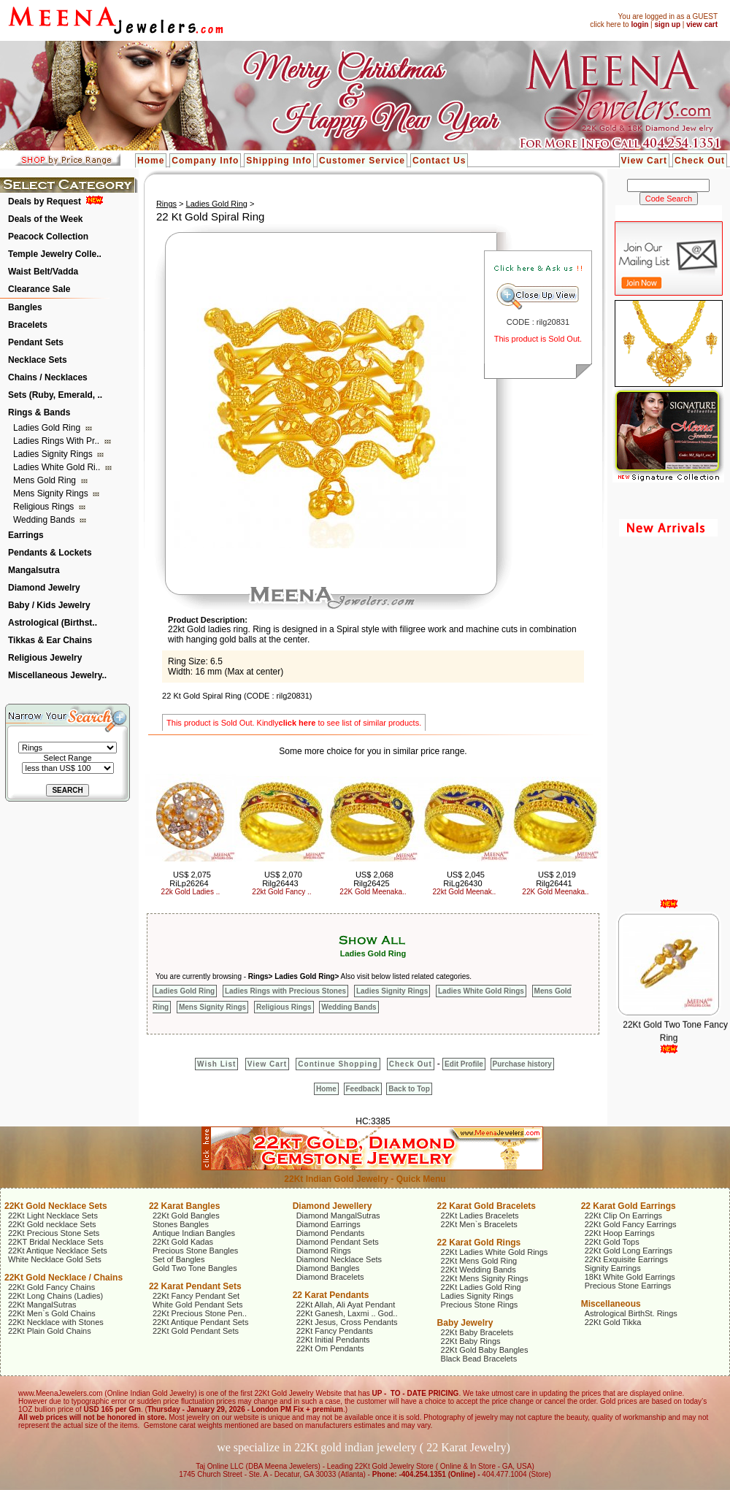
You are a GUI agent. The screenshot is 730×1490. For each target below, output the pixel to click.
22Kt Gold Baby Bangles (485, 1349)
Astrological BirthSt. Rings (631, 1313)
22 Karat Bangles (184, 1206)
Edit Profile (464, 1064)
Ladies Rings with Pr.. (57, 441)
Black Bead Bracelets (479, 1358)
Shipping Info (279, 160)
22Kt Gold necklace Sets (52, 1224)
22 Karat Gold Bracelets (486, 1206)
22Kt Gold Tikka (613, 1322)
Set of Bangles (179, 1259)
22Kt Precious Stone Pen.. (200, 1313)
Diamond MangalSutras (338, 1215)
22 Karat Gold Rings (479, 1242)
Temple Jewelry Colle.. (54, 254)
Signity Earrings (613, 1268)
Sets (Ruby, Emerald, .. (55, 395)
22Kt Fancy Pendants (334, 1330)
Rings (166, 203)
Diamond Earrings (328, 1224)
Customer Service (362, 160)
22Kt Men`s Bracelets (479, 1224)
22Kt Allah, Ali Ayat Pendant (346, 1304)
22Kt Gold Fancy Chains (51, 1287)
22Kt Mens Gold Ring (479, 1260)
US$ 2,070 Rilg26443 (282, 879)
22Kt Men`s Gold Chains (52, 1313)
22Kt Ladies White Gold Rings (494, 1252)
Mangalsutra (34, 570)
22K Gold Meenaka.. (372, 892)
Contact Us (439, 160)
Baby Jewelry (465, 1323)
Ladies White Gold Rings (481, 991)
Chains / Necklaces (48, 377)
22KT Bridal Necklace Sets (56, 1241)
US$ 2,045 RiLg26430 (464, 879)
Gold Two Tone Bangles (195, 1268)
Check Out (700, 160)
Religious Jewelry (45, 658)
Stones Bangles (181, 1224)
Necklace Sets (37, 360)
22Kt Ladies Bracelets (480, 1215)
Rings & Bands (39, 412)
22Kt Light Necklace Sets (53, 1215)
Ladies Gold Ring (47, 428)
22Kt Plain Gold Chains (49, 1330)
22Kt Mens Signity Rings (485, 1278)
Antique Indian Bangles (194, 1233)
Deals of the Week (45, 219)
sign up (667, 24)
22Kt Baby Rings (471, 1341)
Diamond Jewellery (332, 1206)
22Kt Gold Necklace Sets (55, 1206)
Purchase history (522, 1064)
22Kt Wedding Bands (478, 1269)
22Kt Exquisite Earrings (626, 1259)
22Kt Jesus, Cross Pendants (347, 1322)
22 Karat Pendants (331, 1295)
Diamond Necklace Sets (339, 1259)
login (639, 24)
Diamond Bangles (328, 1268)
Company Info (205, 160)
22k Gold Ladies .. (190, 892)
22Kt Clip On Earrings (623, 1215)
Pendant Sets (36, 342)
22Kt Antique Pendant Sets (201, 1322)
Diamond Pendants (330, 1233)
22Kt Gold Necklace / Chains (63, 1277)
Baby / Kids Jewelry (49, 605)
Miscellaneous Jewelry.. (57, 675)
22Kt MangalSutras (42, 1304)
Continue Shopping (337, 1064)
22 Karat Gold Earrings (628, 1206)
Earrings (26, 535)
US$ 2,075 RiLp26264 (190, 879)
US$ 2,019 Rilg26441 (556, 879)
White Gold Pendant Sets (198, 1304)
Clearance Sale (39, 289)
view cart (702, 24)
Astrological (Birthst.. (52, 623)
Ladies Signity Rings (54, 454)
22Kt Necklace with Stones (56, 1322)
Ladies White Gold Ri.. (58, 467)
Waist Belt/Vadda (43, 271)
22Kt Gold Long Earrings (628, 1250)
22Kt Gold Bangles (186, 1215)
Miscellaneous (611, 1304)
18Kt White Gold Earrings (630, 1276)
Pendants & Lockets (50, 553)
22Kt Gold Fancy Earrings (631, 1224)
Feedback (363, 1089)
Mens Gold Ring (45, 480)
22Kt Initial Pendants (333, 1339)
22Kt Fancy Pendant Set (196, 1295)
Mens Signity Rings (52, 493)
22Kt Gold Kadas (183, 1241)
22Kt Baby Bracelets (477, 1332)
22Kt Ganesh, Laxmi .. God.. (347, 1313)
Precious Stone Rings (479, 1304)
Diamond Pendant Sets (337, 1241)
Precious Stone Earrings (628, 1285)
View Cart (644, 160)
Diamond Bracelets (330, 1276)
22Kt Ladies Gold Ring (481, 1287)
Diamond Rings (323, 1250)
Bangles (25, 307)
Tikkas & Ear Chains (50, 640)
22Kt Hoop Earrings (620, 1233)
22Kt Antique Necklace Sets (57, 1250)
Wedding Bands (45, 520)
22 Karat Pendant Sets (195, 1286)
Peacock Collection (48, 236)
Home (150, 160)
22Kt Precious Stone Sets (53, 1233)
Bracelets (27, 325)
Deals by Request (44, 201)
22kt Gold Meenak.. (464, 892)
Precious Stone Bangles (195, 1250)
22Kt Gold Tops (612, 1241)
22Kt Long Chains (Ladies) (55, 1295)
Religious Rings (45, 507)
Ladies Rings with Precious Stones (285, 991)
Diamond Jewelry (44, 588)
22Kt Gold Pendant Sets (196, 1330)
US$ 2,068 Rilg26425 (373, 879)
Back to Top (408, 1089)
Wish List (216, 1064)
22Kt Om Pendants (330, 1348)
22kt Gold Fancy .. (281, 892)
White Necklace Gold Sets (54, 1259)
